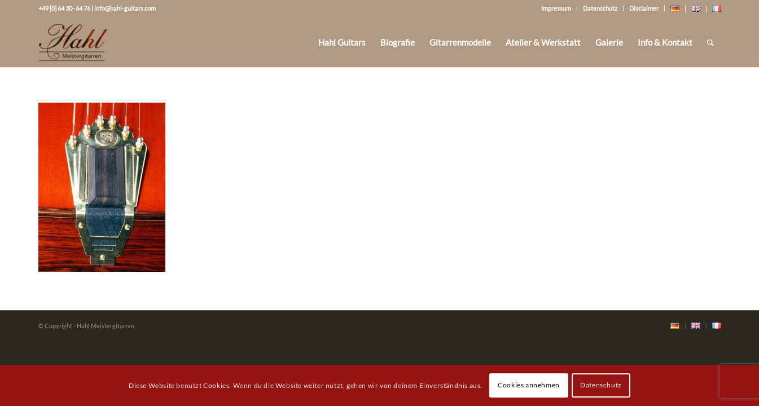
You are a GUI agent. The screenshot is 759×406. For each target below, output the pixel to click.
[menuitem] (342, 42)
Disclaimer (644, 8)
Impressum (556, 8)
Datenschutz (600, 8)
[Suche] (710, 42)
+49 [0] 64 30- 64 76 (64, 8)
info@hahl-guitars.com (125, 8)
